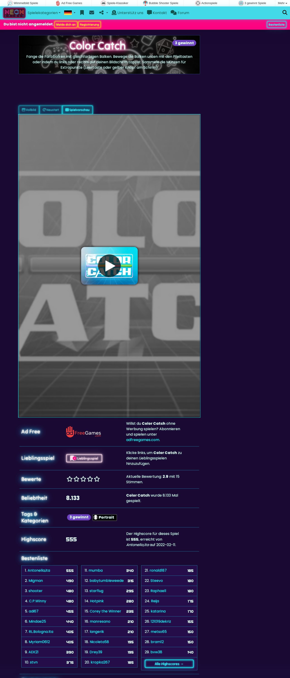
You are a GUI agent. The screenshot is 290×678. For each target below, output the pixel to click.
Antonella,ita (39, 570)
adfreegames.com (142, 439)
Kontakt (157, 12)
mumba (96, 570)
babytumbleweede (106, 580)
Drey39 (95, 651)
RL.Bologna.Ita (41, 631)
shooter (36, 590)
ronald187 (158, 570)
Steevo (156, 580)
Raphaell (158, 590)
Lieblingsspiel (84, 458)
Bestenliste (277, 24)
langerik (97, 631)
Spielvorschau (77, 109)
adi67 (34, 611)
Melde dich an (66, 24)
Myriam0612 (39, 641)
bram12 (157, 641)
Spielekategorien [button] (43, 12)
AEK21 (34, 651)
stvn (34, 662)
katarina (158, 611)
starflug (96, 590)
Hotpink (97, 600)
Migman (36, 580)
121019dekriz (161, 621)
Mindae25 (37, 621)
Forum (180, 12)
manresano (100, 621)
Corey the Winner (105, 611)
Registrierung (89, 24)
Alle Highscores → (169, 663)
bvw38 (156, 651)
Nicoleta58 (99, 641)
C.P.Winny (37, 600)
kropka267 (100, 662)
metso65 (159, 631)
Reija (155, 600)
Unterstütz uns (127, 12)
